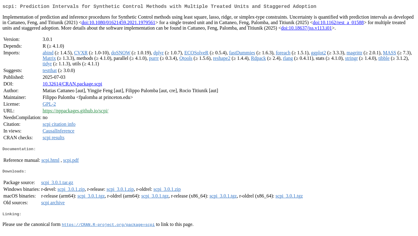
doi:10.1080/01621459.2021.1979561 (118, 23)
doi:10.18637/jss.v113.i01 (306, 29)
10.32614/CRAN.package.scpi (72, 85)
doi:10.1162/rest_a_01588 (338, 23)
